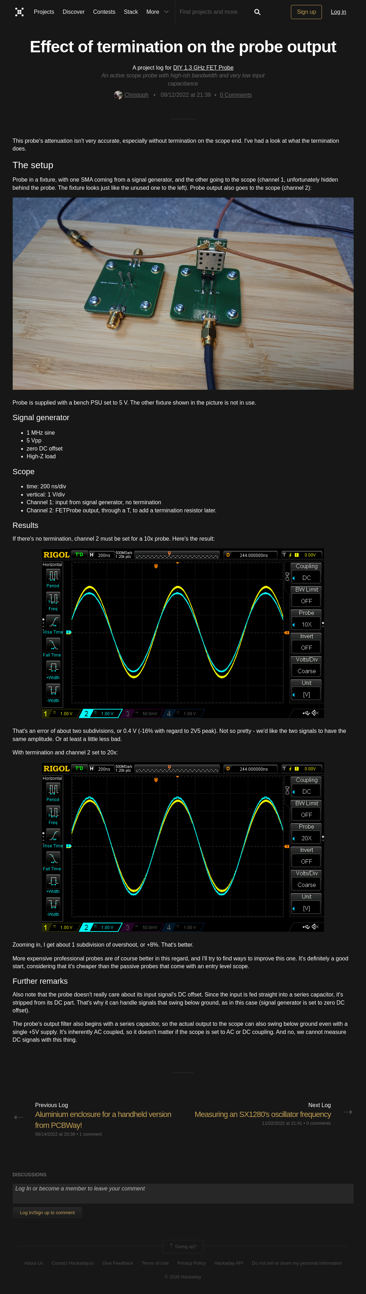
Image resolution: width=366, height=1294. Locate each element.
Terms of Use (155, 1263)
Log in (338, 12)
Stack (131, 12)
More (159, 12)
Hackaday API (228, 1263)
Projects (44, 12)
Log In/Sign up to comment (47, 1212)
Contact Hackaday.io (73, 1263)
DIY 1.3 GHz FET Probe (203, 68)
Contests (104, 12)
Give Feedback (117, 1263)
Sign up (306, 12)
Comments (236, 95)
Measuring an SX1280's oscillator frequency (263, 1114)
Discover (74, 12)
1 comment (90, 1134)
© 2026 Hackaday (183, 1277)
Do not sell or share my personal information (297, 1263)
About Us (33, 1263)
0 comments (318, 1123)
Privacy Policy (191, 1263)
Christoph (131, 95)
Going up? (183, 1247)
